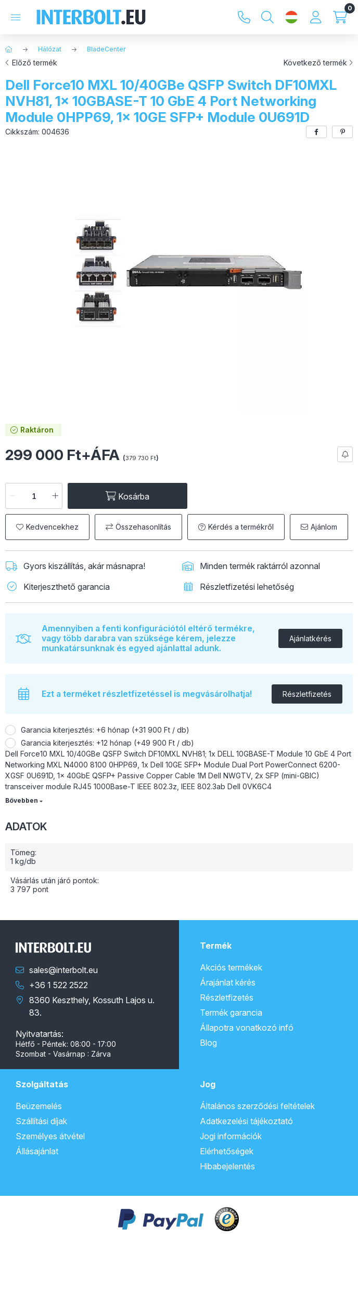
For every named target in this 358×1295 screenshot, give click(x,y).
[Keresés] (267, 17)
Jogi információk (231, 1136)
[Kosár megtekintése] (340, 17)
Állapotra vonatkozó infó (246, 1027)
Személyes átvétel (50, 1136)
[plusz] (55, 495)
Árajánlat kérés (227, 982)
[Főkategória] (8, 49)
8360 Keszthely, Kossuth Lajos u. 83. (92, 1006)
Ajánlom (324, 526)
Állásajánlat (37, 1151)
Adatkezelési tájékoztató (246, 1121)
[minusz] (12, 495)
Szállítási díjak (41, 1121)
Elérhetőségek (226, 1151)
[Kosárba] (127, 496)
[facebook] (316, 132)
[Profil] (315, 17)
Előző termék (34, 62)
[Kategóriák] (15, 17)
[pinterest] (342, 132)
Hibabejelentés (227, 1166)
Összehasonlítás (143, 526)
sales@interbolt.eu (63, 970)
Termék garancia (231, 1012)
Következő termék (315, 62)
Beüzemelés (39, 1106)
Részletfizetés (307, 694)
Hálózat (49, 49)
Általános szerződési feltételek (257, 1106)
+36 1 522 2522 (244, 17)
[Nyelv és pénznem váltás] (291, 17)
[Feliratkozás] (345, 454)
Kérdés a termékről (241, 526)
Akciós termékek (231, 967)
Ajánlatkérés (310, 638)
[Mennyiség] (34, 495)
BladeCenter (106, 49)
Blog (208, 1042)
